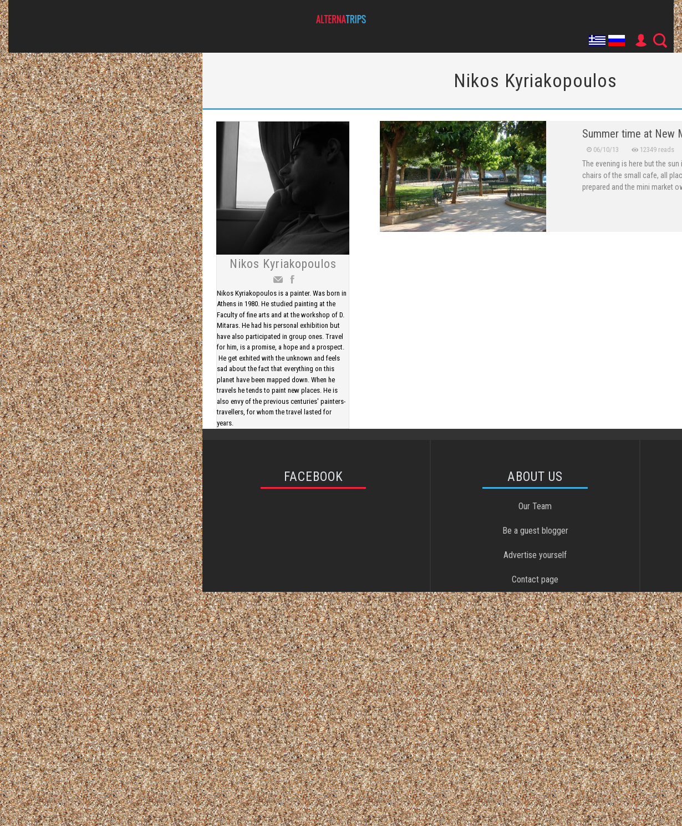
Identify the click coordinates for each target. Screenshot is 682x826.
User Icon (640, 40)
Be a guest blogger (535, 530)
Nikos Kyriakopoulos (283, 264)
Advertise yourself (535, 555)
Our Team (535, 506)
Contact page (535, 579)
